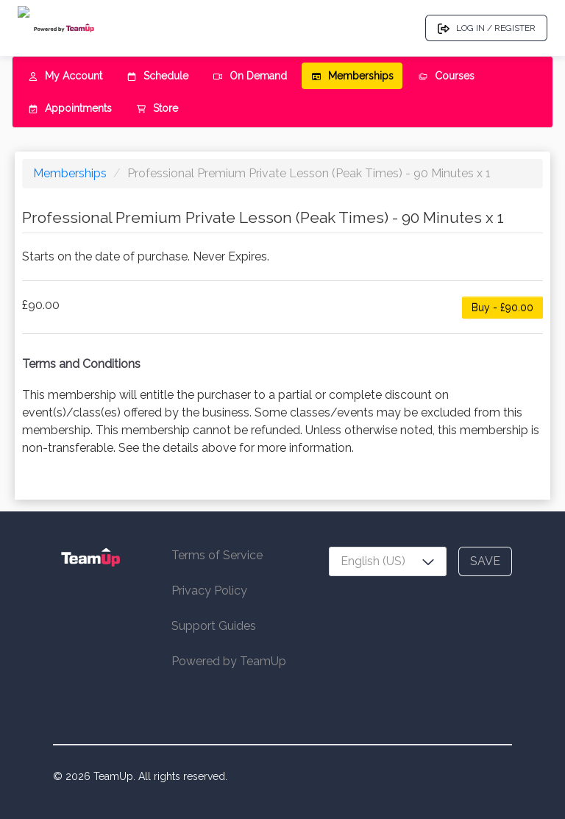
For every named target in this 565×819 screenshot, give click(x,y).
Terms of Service (217, 555)
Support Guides (213, 626)
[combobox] (388, 561)
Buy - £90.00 (502, 307)
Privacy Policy (209, 591)
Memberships (71, 173)
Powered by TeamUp (228, 661)
